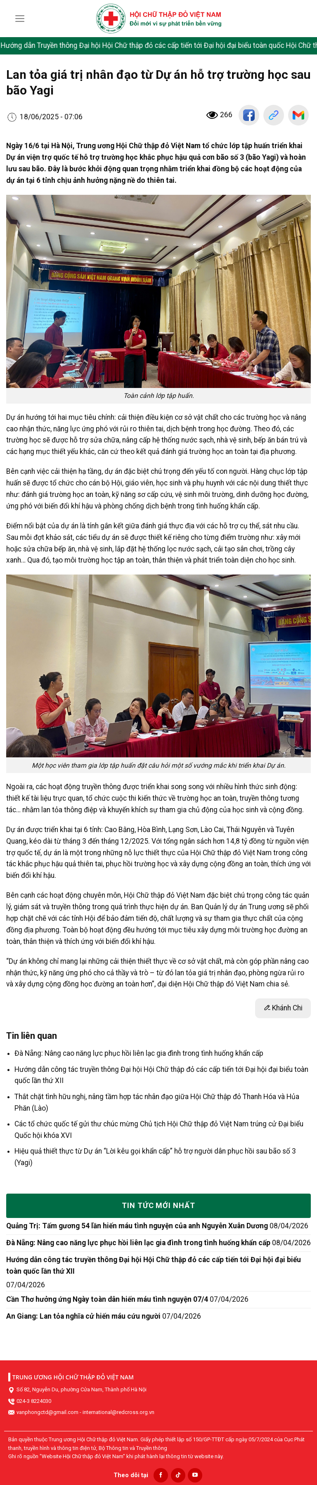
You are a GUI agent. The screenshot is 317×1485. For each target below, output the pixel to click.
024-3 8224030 (34, 1401)
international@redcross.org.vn (118, 1412)
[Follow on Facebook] (161, 1475)
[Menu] (20, 18)
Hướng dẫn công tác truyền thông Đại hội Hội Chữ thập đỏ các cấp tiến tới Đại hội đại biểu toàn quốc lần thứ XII (153, 1265)
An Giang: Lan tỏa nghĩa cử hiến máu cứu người (83, 1316)
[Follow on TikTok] (178, 1475)
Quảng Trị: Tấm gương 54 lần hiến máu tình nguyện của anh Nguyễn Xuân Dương (137, 1226)
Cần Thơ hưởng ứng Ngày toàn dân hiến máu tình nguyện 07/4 (107, 1299)
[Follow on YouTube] (195, 1475)
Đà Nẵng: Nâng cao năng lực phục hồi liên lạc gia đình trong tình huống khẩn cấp (138, 1053)
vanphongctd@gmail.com (47, 1412)
